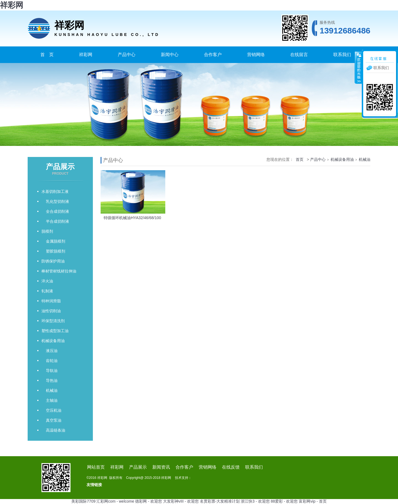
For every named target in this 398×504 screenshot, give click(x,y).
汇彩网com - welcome (115, 501)
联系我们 (342, 54)
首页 (299, 159)
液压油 (49, 350)
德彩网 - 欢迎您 (148, 501)
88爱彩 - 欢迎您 (284, 501)
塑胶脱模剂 (53, 251)
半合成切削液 (55, 221)
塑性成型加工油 (55, 331)
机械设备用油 (53, 340)
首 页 (47, 54)
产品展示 (138, 467)
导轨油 (49, 370)
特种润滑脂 (51, 301)
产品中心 (126, 54)
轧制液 (47, 291)
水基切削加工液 (55, 191)
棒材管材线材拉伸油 (58, 271)
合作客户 (213, 54)
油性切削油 (51, 311)
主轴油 (49, 400)
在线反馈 (231, 467)
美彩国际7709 (83, 501)
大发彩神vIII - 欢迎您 (181, 501)
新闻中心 (170, 54)
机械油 (49, 390)
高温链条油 (53, 430)
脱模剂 (47, 231)
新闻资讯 (161, 467)
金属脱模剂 (53, 241)
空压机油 (51, 410)
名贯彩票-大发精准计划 (220, 501)
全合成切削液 (55, 211)
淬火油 (47, 281)
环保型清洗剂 (53, 321)
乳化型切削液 (55, 201)
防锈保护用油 (53, 261)
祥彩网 (11, 5)
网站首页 (96, 467)
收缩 (358, 67)
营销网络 (256, 54)
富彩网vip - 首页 (312, 501)
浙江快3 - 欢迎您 (255, 501)
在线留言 (299, 54)
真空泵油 (51, 420)
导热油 (49, 380)
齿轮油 (49, 360)
